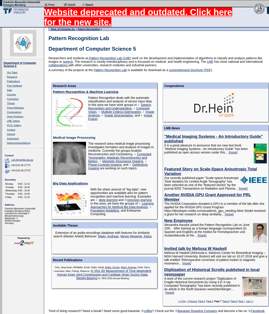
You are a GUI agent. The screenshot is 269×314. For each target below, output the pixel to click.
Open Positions (15, 116)
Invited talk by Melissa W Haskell (195, 248)
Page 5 (201, 301)
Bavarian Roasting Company (196, 311)
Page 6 (209, 301)
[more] (233, 152)
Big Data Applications (70, 183)
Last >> (249, 301)
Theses (11, 103)
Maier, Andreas (108, 236)
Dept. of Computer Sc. (63, 29)
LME (210, 61)
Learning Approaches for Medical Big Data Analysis (122, 205)
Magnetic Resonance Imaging (121, 161)
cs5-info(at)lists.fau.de (22, 160)
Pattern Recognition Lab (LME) (109, 58)
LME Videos (13, 121)
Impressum (13, 138)
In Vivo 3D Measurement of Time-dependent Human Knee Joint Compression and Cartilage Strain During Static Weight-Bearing (104, 274)
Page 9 (233, 301)
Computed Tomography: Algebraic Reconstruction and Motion (119, 157)
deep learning (107, 200)
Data (9, 90)
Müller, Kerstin (112, 267)
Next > (242, 301)
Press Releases (15, 107)
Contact (11, 129)
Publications (13, 81)
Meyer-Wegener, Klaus (136, 236)
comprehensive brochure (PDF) (190, 70)
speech (68, 61)
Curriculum (13, 99)
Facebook (256, 311)
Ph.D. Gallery (14, 125)
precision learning (138, 200)
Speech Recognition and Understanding (119, 106)
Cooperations (14, 112)
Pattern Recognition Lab (110, 70)
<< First (182, 301)
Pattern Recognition (89, 29)
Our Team (12, 72)
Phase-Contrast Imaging (118, 163)
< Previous (192, 301)
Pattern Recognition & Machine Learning (85, 92)
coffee (146, 311)
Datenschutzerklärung (18, 143)
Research (12, 77)
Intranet (11, 134)
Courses (11, 94)
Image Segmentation (117, 115)
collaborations (58, 65)
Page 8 (226, 301)
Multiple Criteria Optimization (119, 112)
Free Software (14, 85)
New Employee (178, 220)
